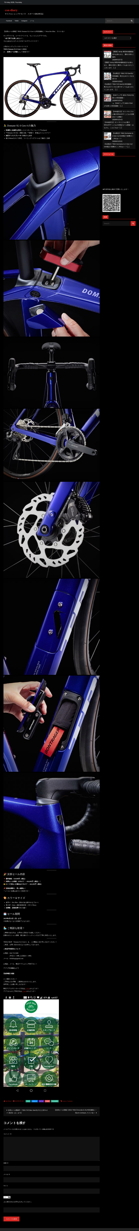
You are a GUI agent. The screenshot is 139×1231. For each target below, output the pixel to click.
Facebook (9, 21)
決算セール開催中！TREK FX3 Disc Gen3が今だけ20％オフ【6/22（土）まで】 (27, 1111)
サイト (5, 1186)
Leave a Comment (67, 1101)
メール (32, 21)
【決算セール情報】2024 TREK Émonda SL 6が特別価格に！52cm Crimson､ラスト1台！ (75, 1111)
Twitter (17, 21)
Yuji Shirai (8, 1101)
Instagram (24, 21)
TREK (28, 1101)
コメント (7, 1134)
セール (41, 1101)
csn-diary (11, 10)
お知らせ (34, 1101)
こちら (27, 988)
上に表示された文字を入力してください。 (18, 1202)
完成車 (47, 1101)
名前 (5, 1163)
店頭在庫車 (55, 1101)
